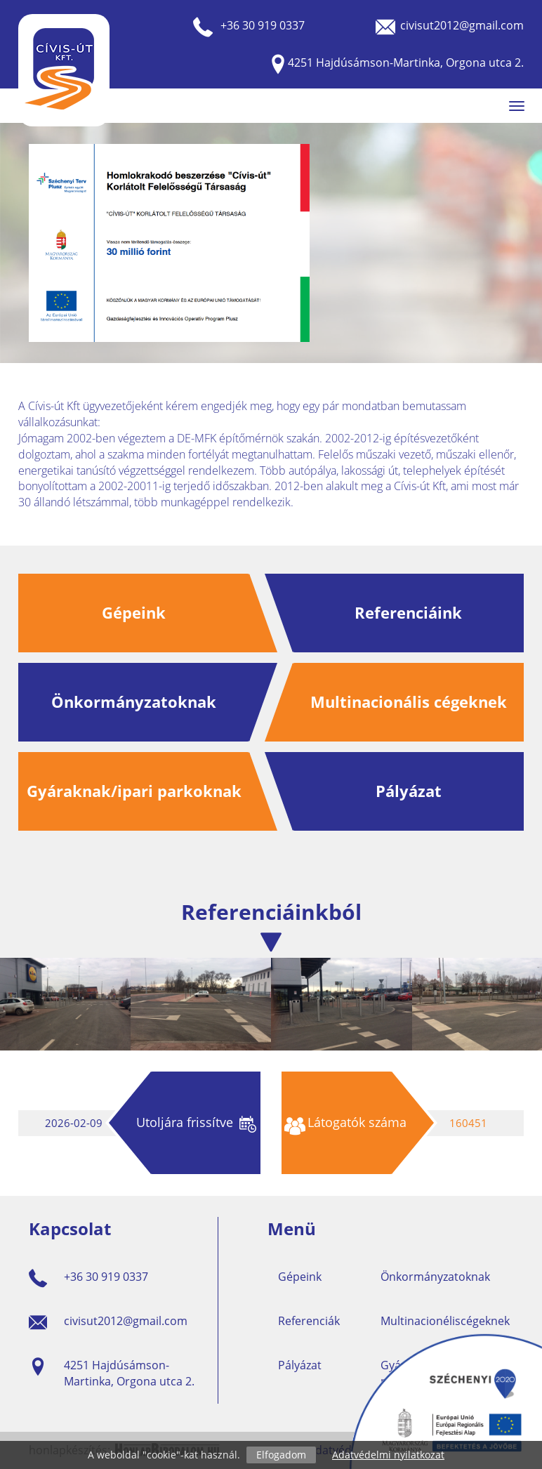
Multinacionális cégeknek (408, 701)
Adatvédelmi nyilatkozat (388, 1454)
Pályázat (409, 790)
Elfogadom (281, 1454)
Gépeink (134, 612)
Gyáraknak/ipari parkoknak (134, 790)
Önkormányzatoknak (133, 701)
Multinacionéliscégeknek (445, 1321)
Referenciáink (408, 612)
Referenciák (309, 1321)
